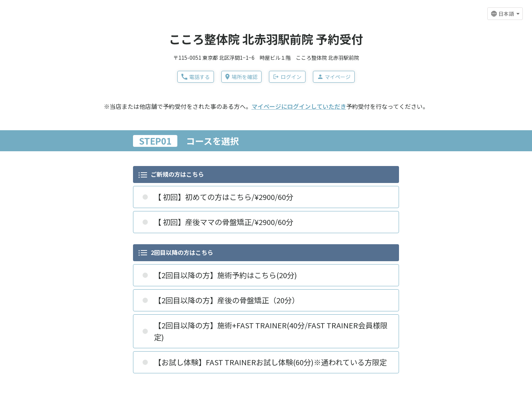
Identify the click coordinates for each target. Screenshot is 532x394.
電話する (195, 76)
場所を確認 (241, 76)
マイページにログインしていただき (299, 106)
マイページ (334, 76)
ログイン (287, 76)
